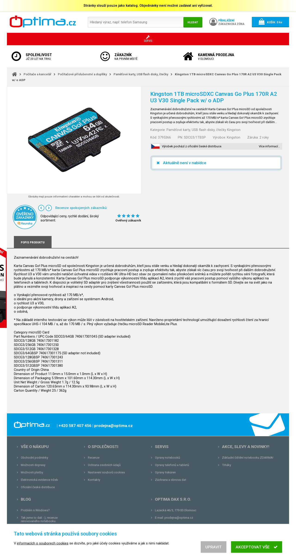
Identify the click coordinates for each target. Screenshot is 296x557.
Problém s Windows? (35, 510)
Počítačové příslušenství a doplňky (82, 74)
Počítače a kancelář (37, 74)
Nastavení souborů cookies (106, 472)
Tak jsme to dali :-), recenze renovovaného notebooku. (39, 519)
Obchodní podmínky (34, 457)
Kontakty (94, 479)
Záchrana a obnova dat (170, 479)
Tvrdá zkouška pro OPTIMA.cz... (42, 536)
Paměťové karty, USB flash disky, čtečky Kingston (203, 130)
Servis (162, 446)
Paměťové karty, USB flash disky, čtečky (141, 74)
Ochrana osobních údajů (104, 465)
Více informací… (269, 146)
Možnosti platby (32, 472)
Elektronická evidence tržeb (39, 479)
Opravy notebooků (167, 457)
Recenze (93, 457)
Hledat (193, 22)
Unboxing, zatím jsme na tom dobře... (46, 528)
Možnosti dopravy (33, 465)
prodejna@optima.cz (178, 517)
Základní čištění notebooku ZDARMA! (247, 457)
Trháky (226, 465)
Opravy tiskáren (165, 472)
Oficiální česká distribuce (38, 487)
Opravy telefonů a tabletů (172, 465)
